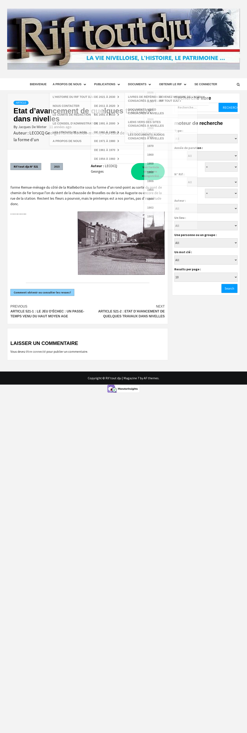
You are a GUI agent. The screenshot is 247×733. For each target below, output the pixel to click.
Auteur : (180, 200)
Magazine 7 (131, 378)
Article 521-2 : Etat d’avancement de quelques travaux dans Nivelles (126, 311)
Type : (178, 131)
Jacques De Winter (32, 126)
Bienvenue (38, 84)
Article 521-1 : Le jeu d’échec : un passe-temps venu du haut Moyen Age (49, 311)
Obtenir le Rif (173, 84)
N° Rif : (179, 174)
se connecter (205, 84)
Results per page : (187, 269)
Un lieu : (180, 218)
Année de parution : (188, 148)
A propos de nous (70, 84)
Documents (140, 84)
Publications (108, 84)
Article (21, 102)
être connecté (36, 351)
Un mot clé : (183, 252)
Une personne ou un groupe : (195, 235)
